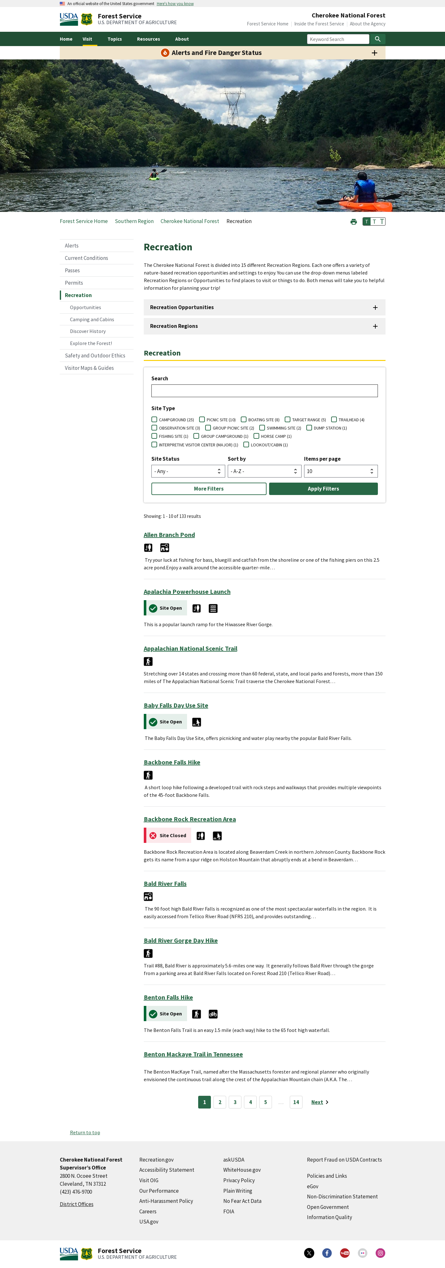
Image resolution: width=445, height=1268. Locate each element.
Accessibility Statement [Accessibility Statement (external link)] (166, 1169)
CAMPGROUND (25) (176, 420)
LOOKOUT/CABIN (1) (269, 445)
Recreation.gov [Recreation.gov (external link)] (156, 1159)
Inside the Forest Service (319, 24)
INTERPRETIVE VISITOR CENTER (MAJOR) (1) (198, 445)
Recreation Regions (174, 325)
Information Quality (329, 1217)
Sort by (237, 458)
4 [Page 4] (250, 1102)
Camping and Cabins (92, 319)
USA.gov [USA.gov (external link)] (148, 1221)
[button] (354, 221)
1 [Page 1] (204, 1102)
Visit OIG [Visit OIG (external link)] (148, 1180)
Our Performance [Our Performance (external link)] (159, 1190)
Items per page (322, 458)
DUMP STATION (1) (330, 428)
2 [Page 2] (220, 1102)
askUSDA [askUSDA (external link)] (233, 1159)
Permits (74, 282)
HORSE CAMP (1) (276, 436)
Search (159, 378)
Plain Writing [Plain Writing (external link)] (237, 1190)
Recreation (78, 295)
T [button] (366, 221)
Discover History (88, 331)
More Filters (209, 488)
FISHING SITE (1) (173, 436)
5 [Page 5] (265, 1102)
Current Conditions (86, 257)
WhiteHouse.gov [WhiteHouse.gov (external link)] (242, 1169)
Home (66, 39)
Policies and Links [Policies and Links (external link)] (327, 1175)
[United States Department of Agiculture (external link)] (70, 19)
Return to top (85, 1132)
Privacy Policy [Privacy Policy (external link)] (239, 1180)
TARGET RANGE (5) (309, 420)
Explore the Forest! (91, 343)
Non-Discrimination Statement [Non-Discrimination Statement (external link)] (342, 1196)
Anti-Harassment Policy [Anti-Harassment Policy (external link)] (166, 1200)
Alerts (72, 245)
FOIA (228, 1211)
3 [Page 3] (235, 1102)
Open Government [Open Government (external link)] (328, 1207)
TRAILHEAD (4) (352, 420)
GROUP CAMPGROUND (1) (224, 436)
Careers (147, 1211)
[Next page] (321, 1102)
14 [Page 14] (296, 1102)
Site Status (165, 458)
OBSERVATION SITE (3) (179, 428)
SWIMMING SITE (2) (284, 428)
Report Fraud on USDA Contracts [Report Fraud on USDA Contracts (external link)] (344, 1159)
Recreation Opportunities (182, 307)
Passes (72, 270)
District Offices (77, 1204)
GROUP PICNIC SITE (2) (233, 428)
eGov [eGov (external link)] (312, 1186)
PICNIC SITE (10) (221, 420)
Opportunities (85, 307)
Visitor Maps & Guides (89, 367)
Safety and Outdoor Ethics (95, 355)
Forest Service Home (268, 24)
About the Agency (368, 24)
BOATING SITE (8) (264, 420)
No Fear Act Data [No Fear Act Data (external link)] (242, 1200)
